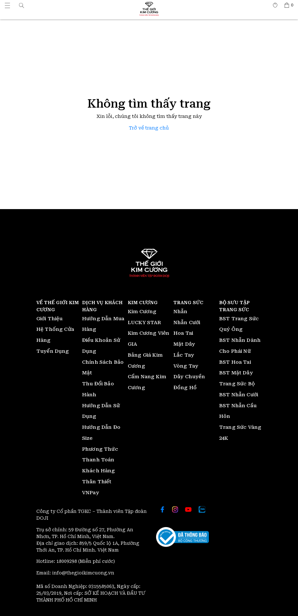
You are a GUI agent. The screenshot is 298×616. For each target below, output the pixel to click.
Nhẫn (180, 311)
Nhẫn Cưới (186, 322)
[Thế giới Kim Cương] (7, 5)
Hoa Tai (183, 333)
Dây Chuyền (189, 377)
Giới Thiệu (49, 319)
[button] (21, 5)
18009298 (67, 561)
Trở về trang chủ (149, 128)
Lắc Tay (183, 355)
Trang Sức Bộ (237, 384)
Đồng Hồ (185, 387)
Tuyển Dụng (52, 351)
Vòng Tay (185, 366)
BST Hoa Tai (235, 362)
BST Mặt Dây (236, 373)
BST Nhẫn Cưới (238, 395)
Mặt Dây (184, 344)
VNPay (90, 493)
